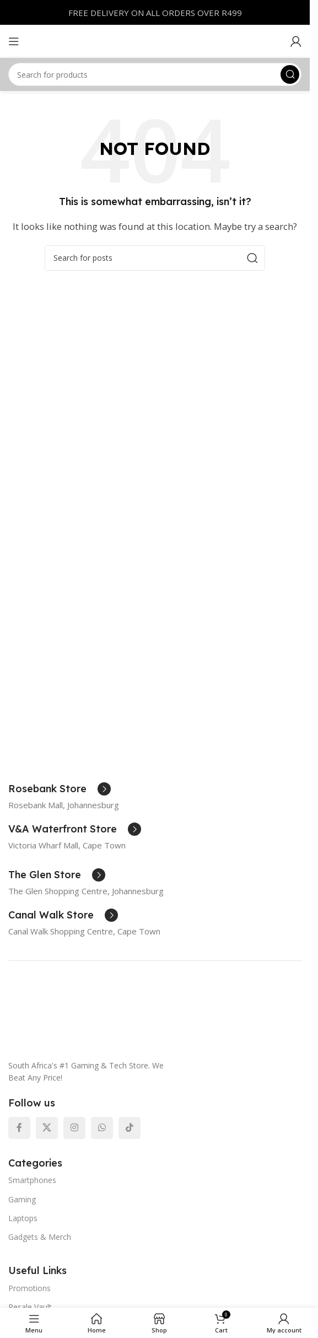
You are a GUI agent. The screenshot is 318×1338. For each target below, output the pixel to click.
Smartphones (32, 1180)
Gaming (22, 1199)
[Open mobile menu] (14, 41)
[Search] (154, 74)
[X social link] (47, 1128)
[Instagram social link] (74, 1128)
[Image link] (145, 1016)
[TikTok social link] (129, 1128)
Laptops (22, 1218)
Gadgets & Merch (39, 1237)
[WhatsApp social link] (102, 1128)
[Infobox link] (59, 789)
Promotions (29, 1288)
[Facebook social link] (19, 1128)
